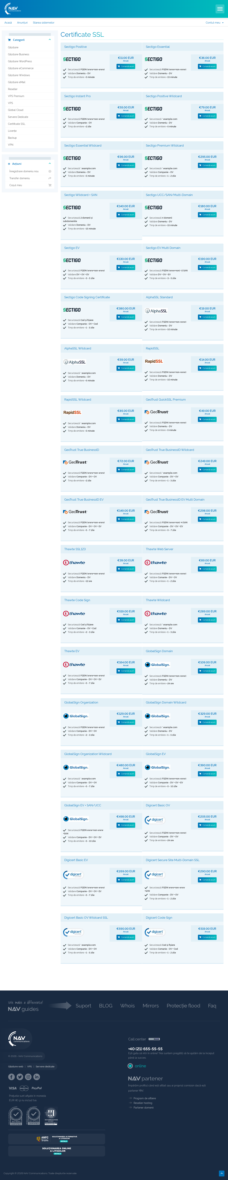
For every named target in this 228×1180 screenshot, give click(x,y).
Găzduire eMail (16, 82)
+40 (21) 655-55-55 (145, 1048)
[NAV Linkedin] (36, 1077)
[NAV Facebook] (11, 1077)
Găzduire (13, 47)
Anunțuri (22, 22)
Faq (212, 1006)
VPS (10, 103)
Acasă (8, 22)
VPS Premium (16, 96)
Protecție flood (183, 1006)
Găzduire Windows (19, 75)
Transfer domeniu (30, 178)
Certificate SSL (16, 123)
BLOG (105, 1006)
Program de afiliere (145, 1098)
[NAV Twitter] (20, 1077)
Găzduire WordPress (20, 61)
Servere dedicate (45, 1066)
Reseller (12, 89)
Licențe (12, 130)
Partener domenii (144, 1107)
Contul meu (215, 22)
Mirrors (151, 1006)
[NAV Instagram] (28, 1077)
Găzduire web (15, 1066)
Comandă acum (126, 66)
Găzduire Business (18, 54)
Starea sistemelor (43, 22)
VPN (10, 144)
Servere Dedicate (18, 117)
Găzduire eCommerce (20, 68)
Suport (83, 1006)
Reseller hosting (143, 1103)
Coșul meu (30, 185)
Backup (12, 137)
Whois (127, 1006)
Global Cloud (15, 110)
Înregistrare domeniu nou (30, 171)
